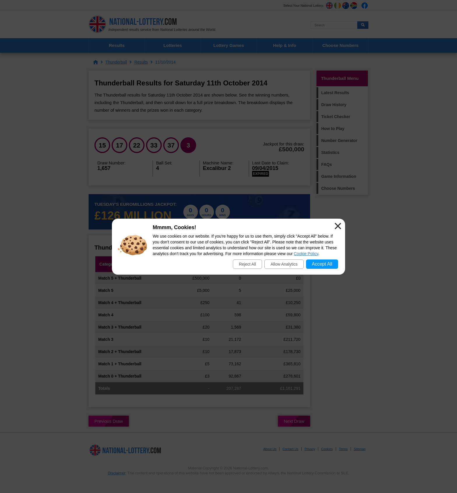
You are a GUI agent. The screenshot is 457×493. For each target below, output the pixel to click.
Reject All (247, 264)
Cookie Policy (306, 253)
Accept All (322, 264)
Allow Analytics (284, 264)
